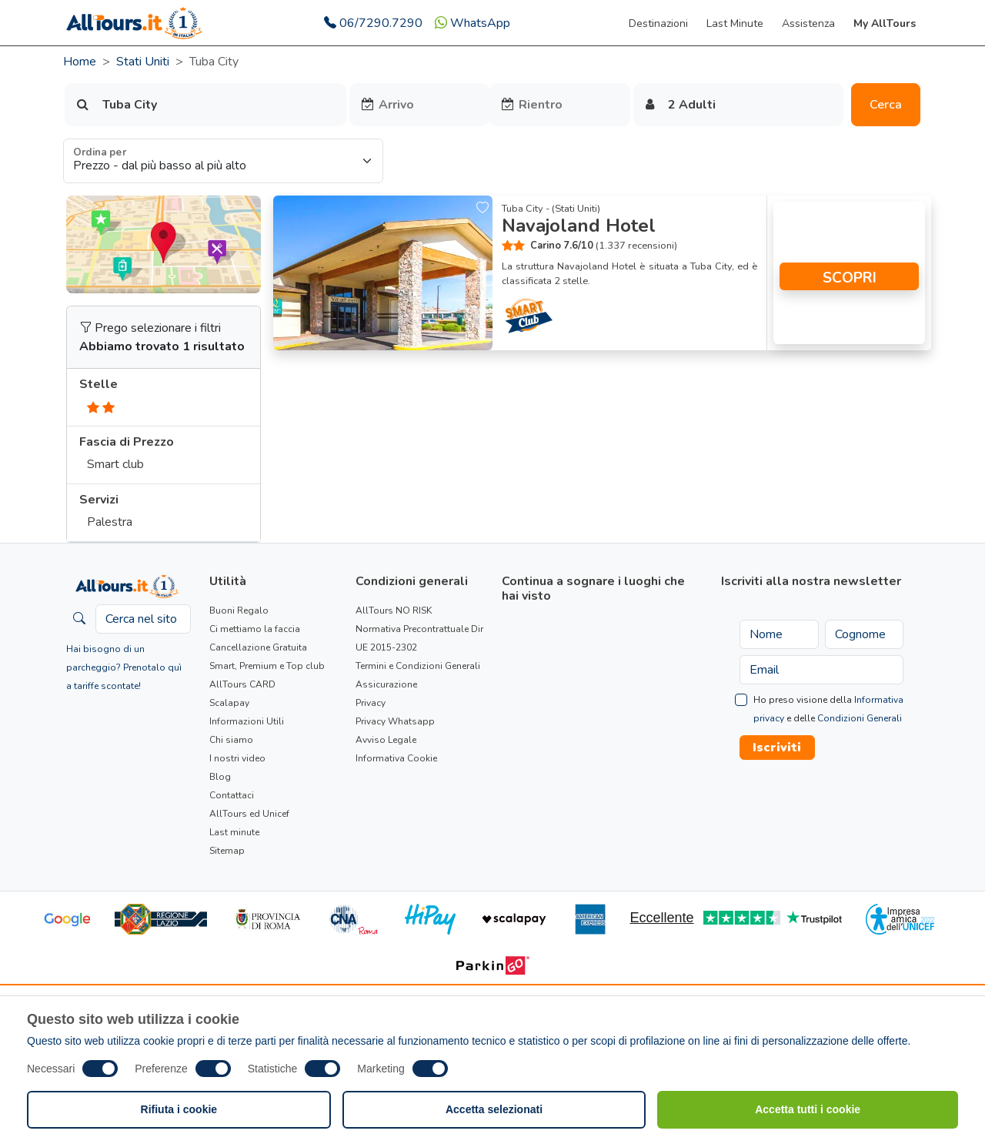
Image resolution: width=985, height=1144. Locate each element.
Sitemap (227, 851)
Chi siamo (231, 740)
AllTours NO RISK (394, 610)
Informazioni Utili (246, 721)
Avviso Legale (386, 740)
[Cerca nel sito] (143, 619)
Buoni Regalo (239, 610)
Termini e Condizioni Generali (418, 666)
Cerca (886, 104)
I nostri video (237, 758)
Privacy (371, 703)
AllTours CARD (242, 684)
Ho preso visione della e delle (828, 709)
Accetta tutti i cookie (807, 1109)
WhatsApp (472, 23)
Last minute (234, 832)
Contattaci (231, 795)
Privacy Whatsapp (395, 721)
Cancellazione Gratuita (258, 647)
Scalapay (229, 703)
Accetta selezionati (494, 1109)
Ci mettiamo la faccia (254, 629)
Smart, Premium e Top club (267, 666)
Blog (220, 777)
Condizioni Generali (859, 718)
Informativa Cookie (396, 758)
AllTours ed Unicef (249, 814)
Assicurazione (386, 684)
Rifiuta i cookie (179, 1109)
